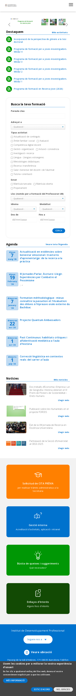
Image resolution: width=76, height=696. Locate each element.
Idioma (14, 204)
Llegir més (63, 400)
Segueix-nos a (40, 639)
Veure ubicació (41, 652)
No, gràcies (63, 690)
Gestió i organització (24, 149)
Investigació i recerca (24, 153)
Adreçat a (16, 122)
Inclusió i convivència (49, 149)
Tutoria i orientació (23, 174)
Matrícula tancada (22, 183)
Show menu (71, 4)
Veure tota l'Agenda (57, 244)
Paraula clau (18, 110)
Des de (14, 214)
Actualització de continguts (27, 136)
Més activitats (60, 32)
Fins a (42, 214)
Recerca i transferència (25, 165)
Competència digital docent (27, 144)
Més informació (15, 681)
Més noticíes (61, 379)
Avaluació (44, 140)
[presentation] (9, 24)
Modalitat (45, 204)
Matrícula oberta (44, 183)
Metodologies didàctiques (27, 161)
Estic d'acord (42, 690)
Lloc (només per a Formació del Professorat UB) (37, 193)
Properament (20, 187)
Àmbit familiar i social (24, 140)
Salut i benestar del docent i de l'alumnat (34, 169)
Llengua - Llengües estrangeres (29, 157)
